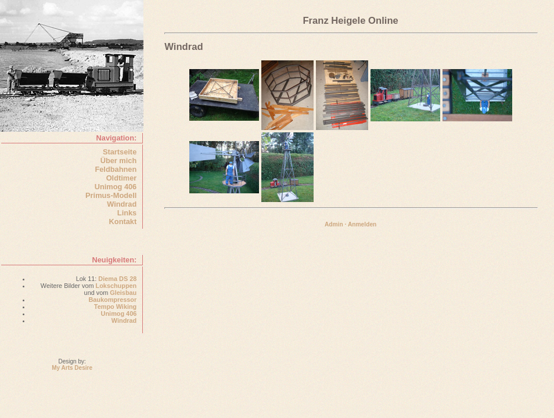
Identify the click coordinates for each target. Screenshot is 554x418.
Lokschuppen (116, 285)
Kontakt (123, 221)
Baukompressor (112, 299)
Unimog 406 (116, 186)
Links (126, 212)
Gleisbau (123, 292)
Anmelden (362, 224)
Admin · (336, 224)
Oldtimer (121, 178)
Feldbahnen (115, 169)
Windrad (121, 204)
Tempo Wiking (115, 306)
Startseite (119, 151)
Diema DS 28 (117, 278)
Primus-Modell (110, 195)
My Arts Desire (72, 368)
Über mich (118, 160)
